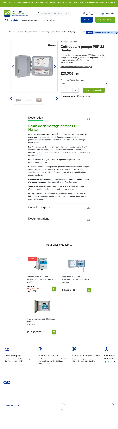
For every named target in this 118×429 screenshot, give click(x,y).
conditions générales (82, 410)
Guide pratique (51, 408)
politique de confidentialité (105, 410)
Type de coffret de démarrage (72, 80)
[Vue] (54, 288)
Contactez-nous (11, 406)
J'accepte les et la (89, 410)
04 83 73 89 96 (106, 20)
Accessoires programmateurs (49, 32)
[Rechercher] (39, 13)
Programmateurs (31, 32)
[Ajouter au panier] (89, 290)
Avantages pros (51, 405)
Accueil (11, 32)
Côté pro (86, 20)
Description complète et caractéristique (76, 67)
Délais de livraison (52, 399)
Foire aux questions (31, 402)
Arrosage (19, 32)
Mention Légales (30, 408)
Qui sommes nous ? (31, 399)
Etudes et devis (51, 402)
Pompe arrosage (51, 414)
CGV (26, 405)
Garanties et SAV (52, 411)
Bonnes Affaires (49, 20)
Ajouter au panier (94, 90)
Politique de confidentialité (33, 411)
